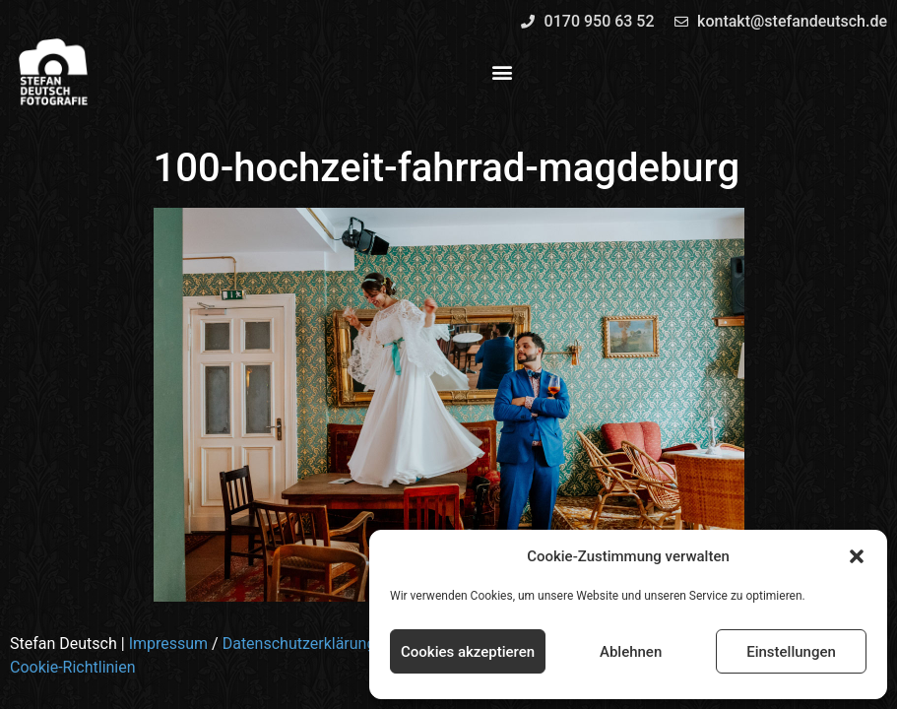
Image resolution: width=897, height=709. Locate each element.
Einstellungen (791, 652)
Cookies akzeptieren (468, 652)
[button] (856, 556)
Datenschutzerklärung (299, 643)
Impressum (169, 643)
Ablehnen (631, 652)
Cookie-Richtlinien (73, 667)
